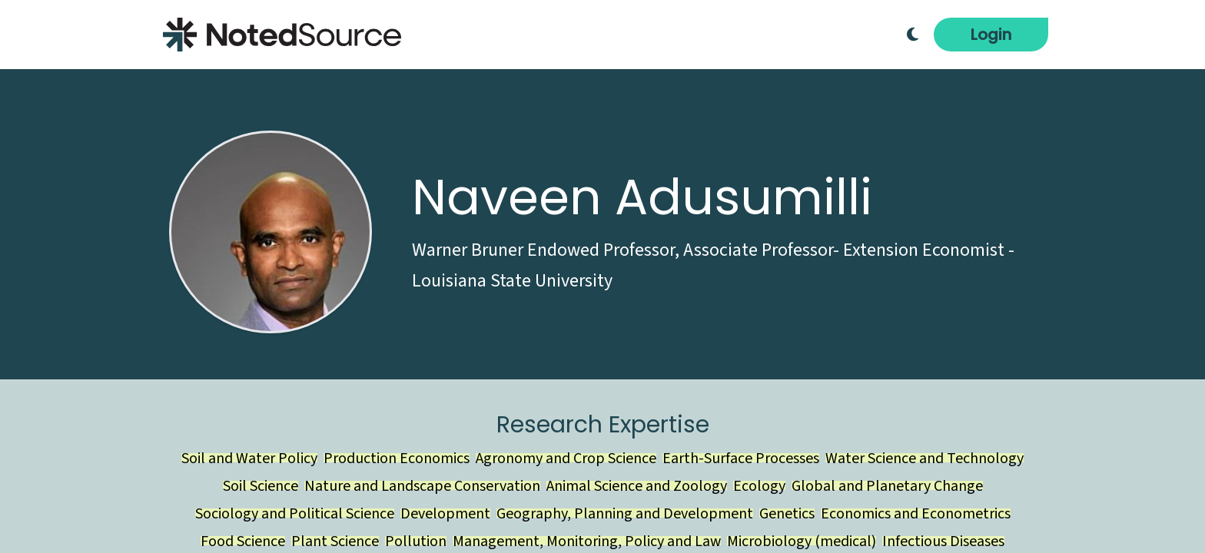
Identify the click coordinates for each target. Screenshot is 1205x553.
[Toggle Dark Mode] (912, 34)
